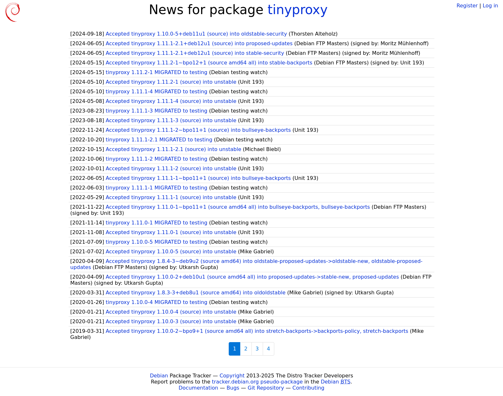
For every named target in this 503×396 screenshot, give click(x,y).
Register (467, 6)
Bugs (232, 388)
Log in (490, 6)
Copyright (231, 376)
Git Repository (266, 388)
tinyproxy (298, 9)
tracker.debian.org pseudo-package (257, 382)
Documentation (198, 388)
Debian (159, 376)
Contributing (309, 388)
